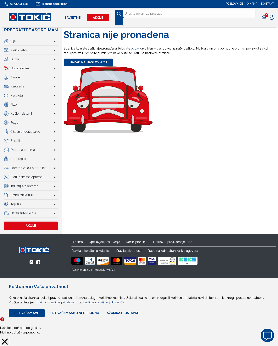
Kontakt (267, 3)
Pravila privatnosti (129, 251)
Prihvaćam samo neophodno (74, 313)
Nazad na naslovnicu (88, 62)
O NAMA (252, 3)
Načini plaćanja (136, 242)
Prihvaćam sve (26, 313)
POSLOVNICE (234, 3)
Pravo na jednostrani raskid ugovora (172, 251)
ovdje (135, 48)
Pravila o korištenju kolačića (90, 251)
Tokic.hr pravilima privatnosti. (56, 302)
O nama (77, 242)
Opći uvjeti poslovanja (104, 242)
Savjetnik (73, 17)
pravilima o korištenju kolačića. (103, 302)
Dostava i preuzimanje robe (172, 242)
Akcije (98, 17)
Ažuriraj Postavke (123, 313)
